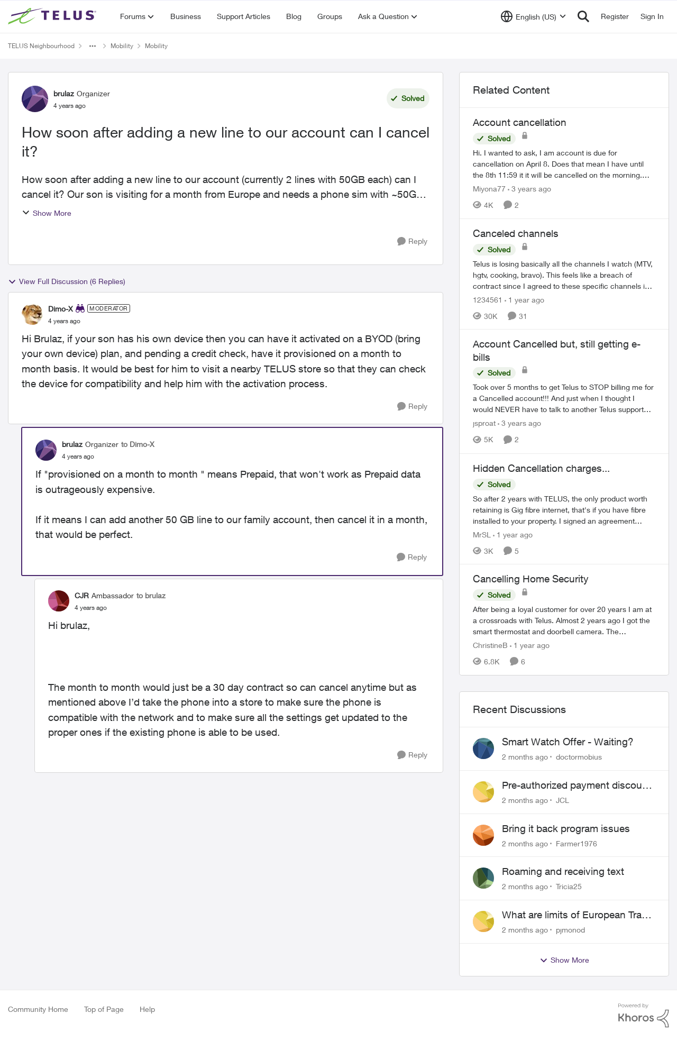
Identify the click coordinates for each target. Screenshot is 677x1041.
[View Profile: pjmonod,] (483, 921)
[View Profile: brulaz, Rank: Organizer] (35, 99)
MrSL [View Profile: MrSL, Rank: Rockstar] (482, 533)
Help (147, 1009)
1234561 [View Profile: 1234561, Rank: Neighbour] (487, 299)
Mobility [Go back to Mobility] (122, 46)
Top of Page (104, 1009)
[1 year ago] (524, 299)
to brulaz (151, 595)
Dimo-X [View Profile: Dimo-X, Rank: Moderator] (60, 308)
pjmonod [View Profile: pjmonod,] (570, 929)
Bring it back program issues (566, 828)
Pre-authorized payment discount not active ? (576, 785)
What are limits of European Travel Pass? (578, 915)
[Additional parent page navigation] (92, 46)
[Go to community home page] (53, 16)
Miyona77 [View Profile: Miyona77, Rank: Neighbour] (489, 188)
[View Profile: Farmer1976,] (483, 835)
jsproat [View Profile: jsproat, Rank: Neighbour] (484, 423)
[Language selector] (533, 16)
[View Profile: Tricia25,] (483, 878)
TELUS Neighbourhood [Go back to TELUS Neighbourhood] (41, 46)
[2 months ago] (525, 756)
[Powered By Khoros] (643, 1015)
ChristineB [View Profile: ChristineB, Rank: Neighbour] (490, 645)
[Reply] (412, 241)
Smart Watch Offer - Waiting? (568, 741)
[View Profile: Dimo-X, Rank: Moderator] (32, 314)
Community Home (38, 1009)
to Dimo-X (137, 444)
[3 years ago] (529, 188)
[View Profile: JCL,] (483, 791)
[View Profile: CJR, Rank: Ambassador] (58, 600)
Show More (46, 212)
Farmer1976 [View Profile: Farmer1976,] (576, 842)
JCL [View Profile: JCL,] (562, 800)
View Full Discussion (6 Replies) (66, 281)
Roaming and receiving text (563, 871)
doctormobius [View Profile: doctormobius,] (579, 756)
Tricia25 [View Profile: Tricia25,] (569, 886)
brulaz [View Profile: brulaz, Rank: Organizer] (63, 93)
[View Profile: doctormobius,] (483, 748)
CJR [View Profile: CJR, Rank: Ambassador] (82, 595)
